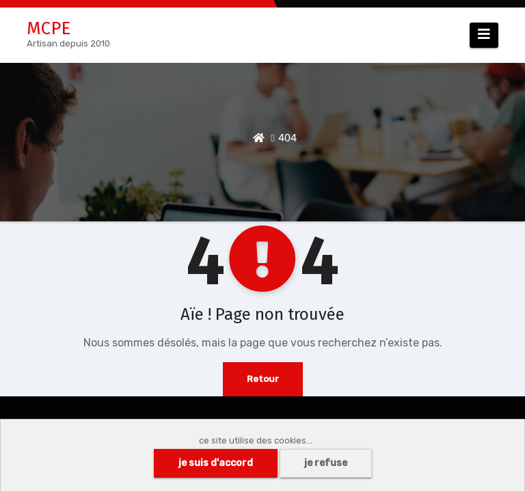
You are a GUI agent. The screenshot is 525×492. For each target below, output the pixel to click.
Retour (263, 379)
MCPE (48, 28)
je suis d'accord (215, 463)
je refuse (325, 463)
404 (287, 138)
